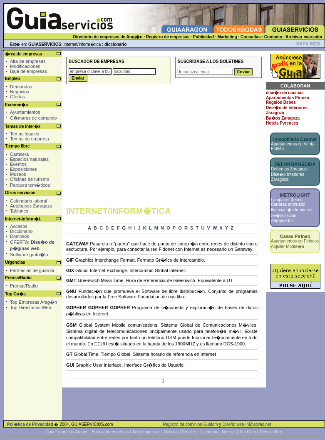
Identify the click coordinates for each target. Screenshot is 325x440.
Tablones (19, 210)
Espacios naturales (29, 159)
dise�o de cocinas (285, 92)
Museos (18, 174)
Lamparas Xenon (287, 200)
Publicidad (203, 37)
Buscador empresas (110, 432)
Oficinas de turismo (29, 179)
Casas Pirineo (295, 236)
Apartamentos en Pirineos (295, 241)
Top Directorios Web (30, 307)
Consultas (250, 37)
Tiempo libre (270, 432)
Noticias (171, 432)
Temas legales (24, 133)
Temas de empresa (29, 138)
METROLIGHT (295, 195)
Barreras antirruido (288, 204)
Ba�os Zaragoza (283, 118)
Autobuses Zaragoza (31, 205)
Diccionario (21, 231)
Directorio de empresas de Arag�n (107, 37)
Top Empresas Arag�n (33, 302)
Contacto (273, 37)
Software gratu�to (29, 254)
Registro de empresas (168, 37)
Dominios (19, 236)
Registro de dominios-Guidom (190, 424)
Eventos (18, 164)
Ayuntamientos (25, 112)
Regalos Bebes (281, 102)
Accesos (18, 226)
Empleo (189, 432)
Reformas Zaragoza (289, 169)
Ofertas (17, 96)
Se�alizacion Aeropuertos (283, 218)
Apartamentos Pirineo (287, 97)
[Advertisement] (32, 350)
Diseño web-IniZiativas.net (246, 424)
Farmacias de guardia (32, 270)
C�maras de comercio (33, 117)
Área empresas (146, 432)
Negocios (19, 91)
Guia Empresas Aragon (66, 432)
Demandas (21, 86)
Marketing (227, 37)
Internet (229, 432)
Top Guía (247, 432)
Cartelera (19, 154)
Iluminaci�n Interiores (291, 210)
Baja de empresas (28, 71)
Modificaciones (25, 66)
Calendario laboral (28, 200)
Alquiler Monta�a (287, 246)
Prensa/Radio (24, 285)
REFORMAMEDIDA (295, 164)
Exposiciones (23, 169)
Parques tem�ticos (30, 185)
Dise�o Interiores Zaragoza (287, 177)
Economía (209, 432)
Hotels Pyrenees (282, 123)
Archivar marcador (304, 37)
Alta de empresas (28, 61)
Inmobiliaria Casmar (295, 139)
